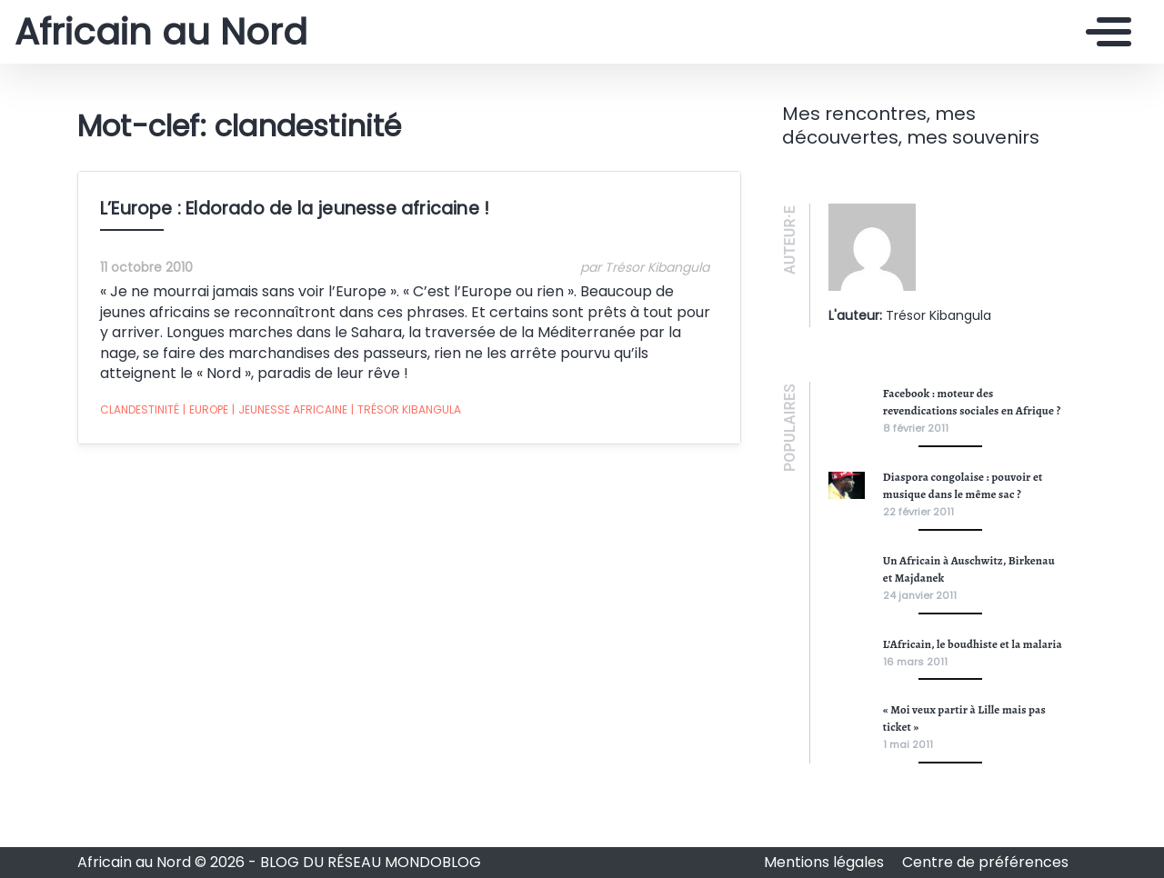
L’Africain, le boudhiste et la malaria (972, 644)
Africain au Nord (161, 32)
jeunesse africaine (289, 410)
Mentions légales (826, 862)
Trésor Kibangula (406, 410)
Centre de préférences (985, 862)
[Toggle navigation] (1104, 31)
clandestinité (139, 409)
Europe (205, 410)
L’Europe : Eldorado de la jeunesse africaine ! (294, 208)
